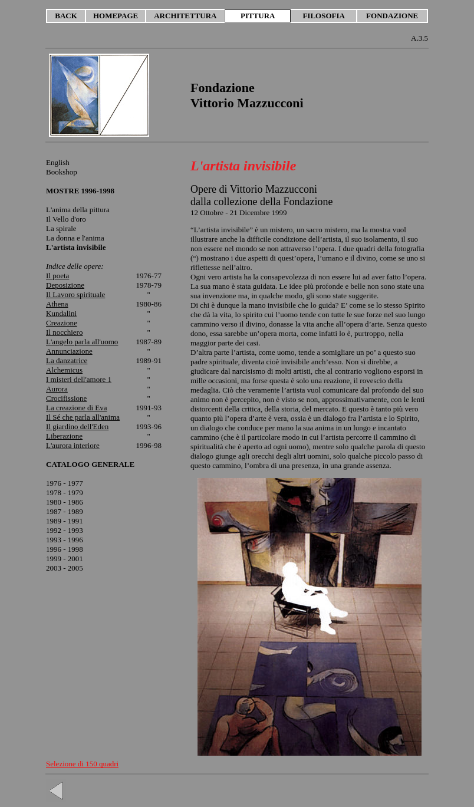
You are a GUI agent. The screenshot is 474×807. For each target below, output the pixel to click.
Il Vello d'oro (66, 219)
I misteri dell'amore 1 (78, 379)
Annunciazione (69, 351)
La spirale (61, 228)
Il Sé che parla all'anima (83, 417)
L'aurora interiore (73, 445)
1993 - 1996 (64, 539)
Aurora (57, 388)
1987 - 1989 (64, 511)
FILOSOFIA (323, 15)
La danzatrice (66, 360)
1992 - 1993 (64, 530)
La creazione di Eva (76, 407)
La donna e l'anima (76, 242)
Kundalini (61, 313)
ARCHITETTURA (185, 15)
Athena (57, 303)
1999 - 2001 (64, 558)
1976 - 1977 (64, 483)
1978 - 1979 (64, 492)
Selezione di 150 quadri (82, 763)
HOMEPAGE (115, 15)
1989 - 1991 (64, 520)
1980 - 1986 (64, 502)
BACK (66, 15)
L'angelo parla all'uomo (82, 341)
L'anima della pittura (78, 209)
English (58, 162)
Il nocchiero (64, 332)
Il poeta (57, 275)
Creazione (61, 322)
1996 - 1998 (64, 549)
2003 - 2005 (64, 568)
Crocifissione (66, 398)
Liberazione (64, 436)
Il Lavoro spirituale (75, 294)
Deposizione (65, 285)
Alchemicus (64, 369)
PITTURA (258, 15)
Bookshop (61, 171)
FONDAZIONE (392, 15)
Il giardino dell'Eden (77, 426)
